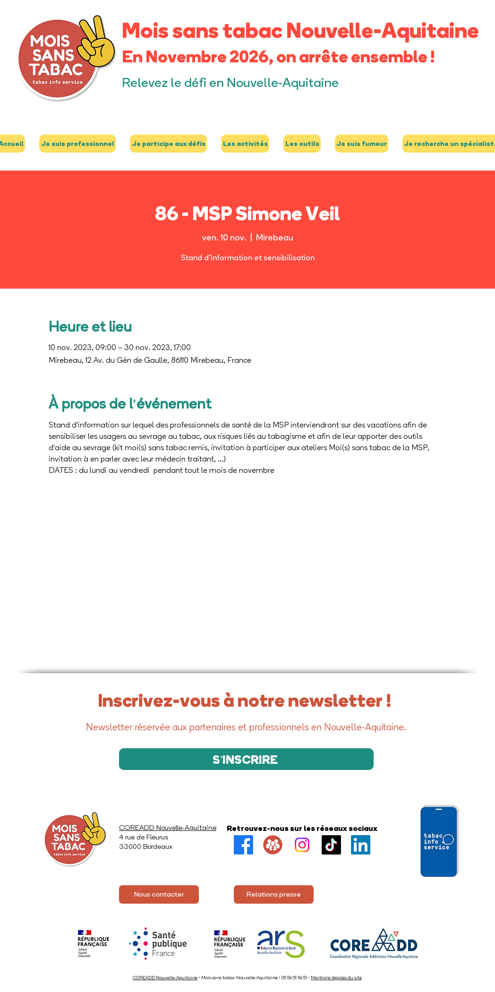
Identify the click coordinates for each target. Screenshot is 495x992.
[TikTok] (331, 845)
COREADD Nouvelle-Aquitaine (165, 978)
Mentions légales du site (336, 978)
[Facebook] (243, 845)
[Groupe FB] (272, 845)
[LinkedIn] (360, 845)
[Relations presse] (274, 894)
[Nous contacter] (159, 894)
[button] (77, 144)
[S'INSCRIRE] (246, 759)
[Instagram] (302, 845)
